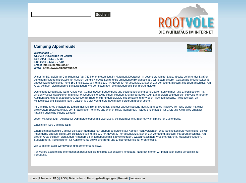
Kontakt (123, 178)
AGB (64, 178)
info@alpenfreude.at (56, 64)
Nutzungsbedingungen (101, 178)
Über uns (45, 178)
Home (33, 178)
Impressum (138, 178)
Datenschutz (77, 178)
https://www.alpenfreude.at (60, 67)
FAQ (56, 178)
